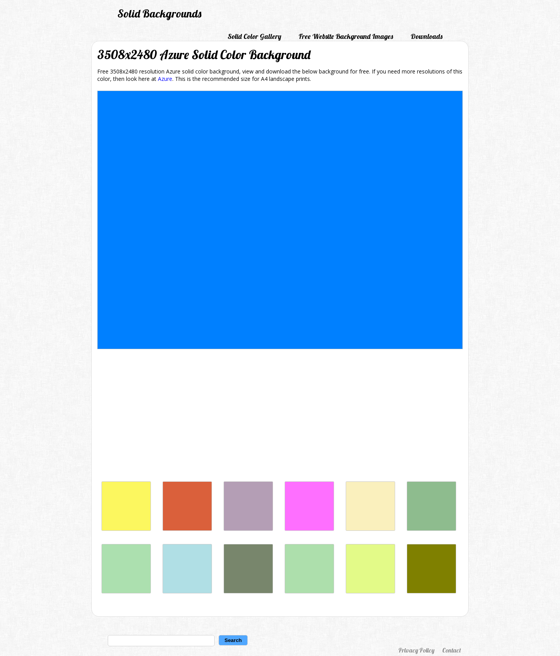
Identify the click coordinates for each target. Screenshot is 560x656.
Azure (165, 78)
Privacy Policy (416, 650)
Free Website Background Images (346, 36)
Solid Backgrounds (159, 13)
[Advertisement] (280, 417)
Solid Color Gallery (254, 36)
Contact (451, 650)
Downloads (427, 36)
